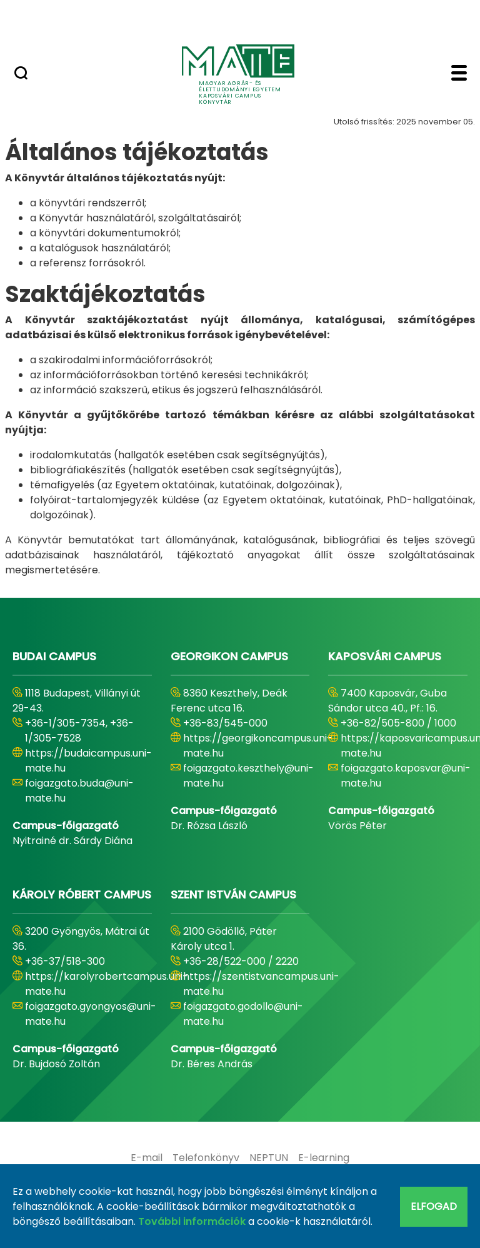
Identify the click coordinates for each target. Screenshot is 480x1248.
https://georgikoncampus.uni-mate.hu (257, 745)
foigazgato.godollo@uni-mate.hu (243, 1014)
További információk (192, 1221)
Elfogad (434, 1206)
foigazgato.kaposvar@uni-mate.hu (406, 775)
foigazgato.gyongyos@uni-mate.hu (90, 1014)
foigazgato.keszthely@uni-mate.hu (248, 775)
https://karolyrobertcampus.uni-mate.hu (106, 984)
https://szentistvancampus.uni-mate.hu (261, 984)
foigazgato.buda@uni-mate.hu (79, 790)
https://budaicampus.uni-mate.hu (88, 760)
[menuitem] (147, 1157)
